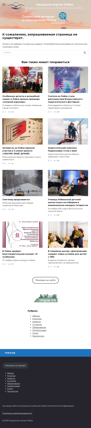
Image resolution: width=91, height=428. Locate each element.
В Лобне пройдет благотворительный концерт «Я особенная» (19, 254)
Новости (36, 322)
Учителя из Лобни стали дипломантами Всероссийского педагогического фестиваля (65, 99)
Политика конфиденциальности (17, 413)
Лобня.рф (10, 353)
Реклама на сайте (45, 280)
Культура (36, 319)
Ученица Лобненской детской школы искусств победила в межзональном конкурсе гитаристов (68, 202)
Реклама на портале (15, 365)
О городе (37, 324)
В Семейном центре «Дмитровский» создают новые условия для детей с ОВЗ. (67, 254)
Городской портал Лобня (54, 4)
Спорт (35, 333)
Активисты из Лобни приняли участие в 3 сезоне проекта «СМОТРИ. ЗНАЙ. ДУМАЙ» (18, 151)
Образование (39, 327)
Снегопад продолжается (16, 199)
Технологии (38, 336)
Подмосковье (39, 330)
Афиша (36, 316)
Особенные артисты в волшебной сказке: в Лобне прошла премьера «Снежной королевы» (21, 99)
